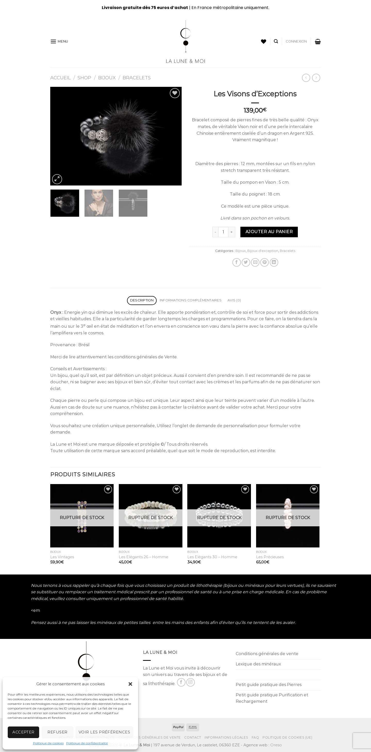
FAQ (255, 737)
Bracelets (137, 78)
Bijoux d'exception (262, 251)
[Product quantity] (223, 232)
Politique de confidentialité (87, 743)
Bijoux (107, 78)
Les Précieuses (270, 557)
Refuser (57, 732)
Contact (192, 737)
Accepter (23, 732)
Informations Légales (226, 737)
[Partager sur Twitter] (246, 262)
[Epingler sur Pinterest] (264, 262)
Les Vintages (62, 557)
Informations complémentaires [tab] (191, 300)
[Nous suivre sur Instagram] (190, 682)
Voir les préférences (104, 732)
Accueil (60, 78)
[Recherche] (276, 41)
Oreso (276, 745)
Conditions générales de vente (150, 737)
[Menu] (59, 41)
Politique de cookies (48, 743)
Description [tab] (142, 300)
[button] (130, 684)
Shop (84, 78)
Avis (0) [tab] (234, 300)
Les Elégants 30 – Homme (212, 557)
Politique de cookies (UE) (287, 737)
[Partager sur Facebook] (236, 262)
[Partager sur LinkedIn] (274, 262)
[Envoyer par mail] (255, 262)
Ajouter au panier (269, 231)
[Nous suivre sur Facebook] (181, 682)
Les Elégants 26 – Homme (143, 557)
